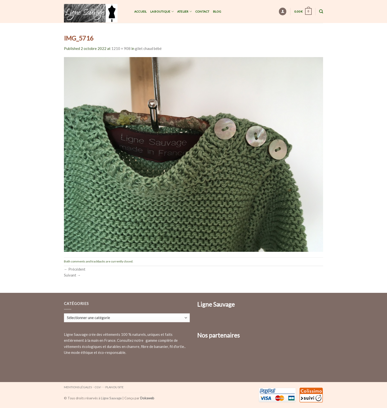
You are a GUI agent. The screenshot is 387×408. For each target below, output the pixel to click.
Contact (202, 11)
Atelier (184, 11)
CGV (98, 387)
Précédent (74, 269)
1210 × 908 (121, 48)
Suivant (72, 275)
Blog (217, 11)
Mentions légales (78, 387)
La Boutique (162, 11)
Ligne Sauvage (111, 398)
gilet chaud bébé (148, 48)
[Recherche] (321, 11)
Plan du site (114, 387)
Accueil (140, 11)
